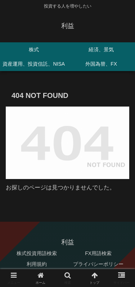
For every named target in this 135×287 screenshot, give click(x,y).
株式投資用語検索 (37, 253)
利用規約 (37, 264)
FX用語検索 (98, 253)
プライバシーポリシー (98, 264)
